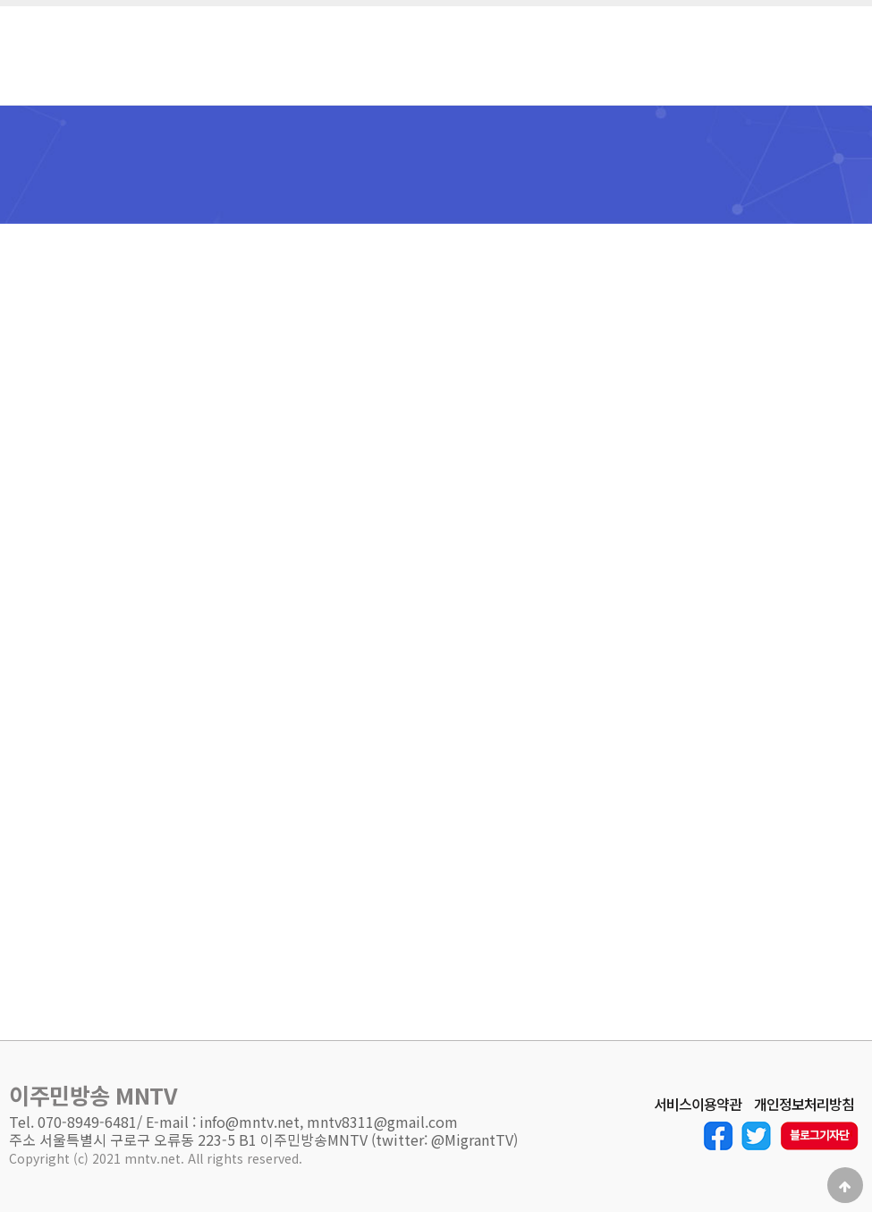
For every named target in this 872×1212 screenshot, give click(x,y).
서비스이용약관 (697, 1104)
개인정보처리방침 (804, 1104)
